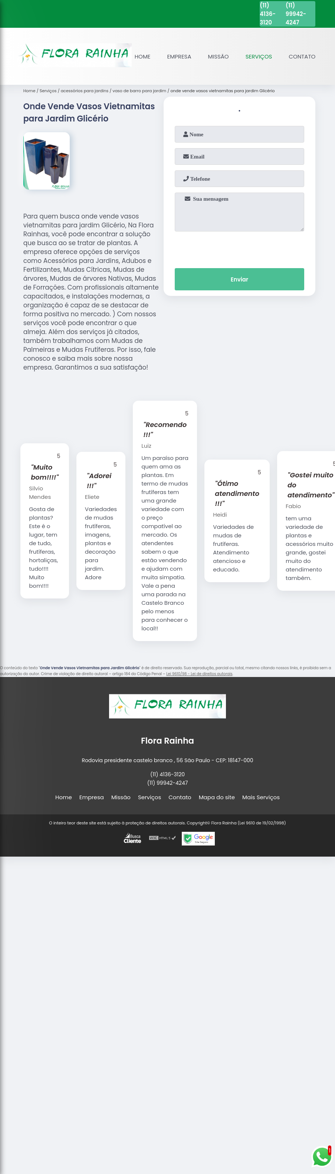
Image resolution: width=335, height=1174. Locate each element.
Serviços (259, 56)
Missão (218, 56)
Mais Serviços (261, 797)
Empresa (179, 56)
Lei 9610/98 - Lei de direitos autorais (199, 674)
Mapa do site (217, 797)
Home (143, 56)
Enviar (239, 279)
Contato (302, 56)
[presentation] (239, 248)
